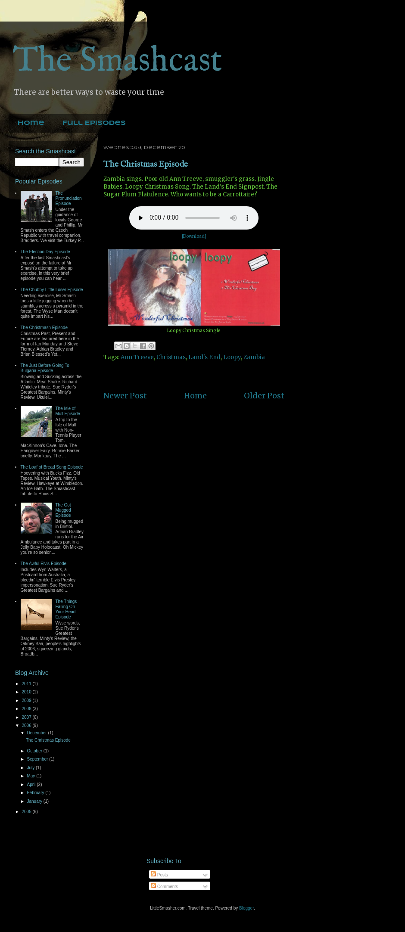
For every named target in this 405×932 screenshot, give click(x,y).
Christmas (171, 357)
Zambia (254, 357)
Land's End (204, 357)
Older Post (264, 396)
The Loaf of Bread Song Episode (52, 467)
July (31, 767)
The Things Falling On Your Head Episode (66, 609)
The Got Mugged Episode (63, 510)
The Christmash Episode (44, 327)
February (36, 792)
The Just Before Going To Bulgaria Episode (45, 368)
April (32, 784)
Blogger (246, 908)
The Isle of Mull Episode (68, 411)
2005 (27, 811)
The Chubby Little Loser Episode (52, 289)
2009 (27, 700)
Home (31, 123)
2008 (27, 708)
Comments (164, 886)
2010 (27, 692)
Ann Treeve (137, 357)
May (31, 776)
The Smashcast (117, 61)
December (37, 732)
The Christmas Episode (145, 164)
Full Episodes (94, 123)
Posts (159, 875)
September (38, 759)
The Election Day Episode (45, 251)
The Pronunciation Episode (69, 198)
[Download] (194, 236)
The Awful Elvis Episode (44, 563)
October (35, 751)
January (35, 801)
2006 (27, 725)
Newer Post (125, 396)
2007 (27, 717)
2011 (27, 683)
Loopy (232, 357)
